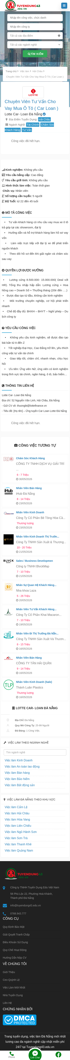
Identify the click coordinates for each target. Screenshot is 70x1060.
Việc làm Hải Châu (17, 813)
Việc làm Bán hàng (17, 772)
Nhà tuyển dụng (13, 995)
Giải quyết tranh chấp (16, 934)
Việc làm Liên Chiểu (18, 825)
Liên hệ (7, 1002)
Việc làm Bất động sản (20, 785)
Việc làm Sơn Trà (16, 838)
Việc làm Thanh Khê (18, 844)
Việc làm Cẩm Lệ (16, 807)
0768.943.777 (18, 913)
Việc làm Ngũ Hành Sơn (21, 832)
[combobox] (35, 36)
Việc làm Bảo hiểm (17, 779)
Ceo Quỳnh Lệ (11, 979)
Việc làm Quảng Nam (19, 850)
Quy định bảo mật (13, 926)
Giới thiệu (9, 972)
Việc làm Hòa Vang (17, 819)
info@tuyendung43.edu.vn (25, 905)
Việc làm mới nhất (14, 987)
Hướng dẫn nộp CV (15, 957)
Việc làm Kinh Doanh (18, 760)
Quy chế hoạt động (15, 949)
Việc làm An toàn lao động (22, 766)
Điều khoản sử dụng (15, 942)
